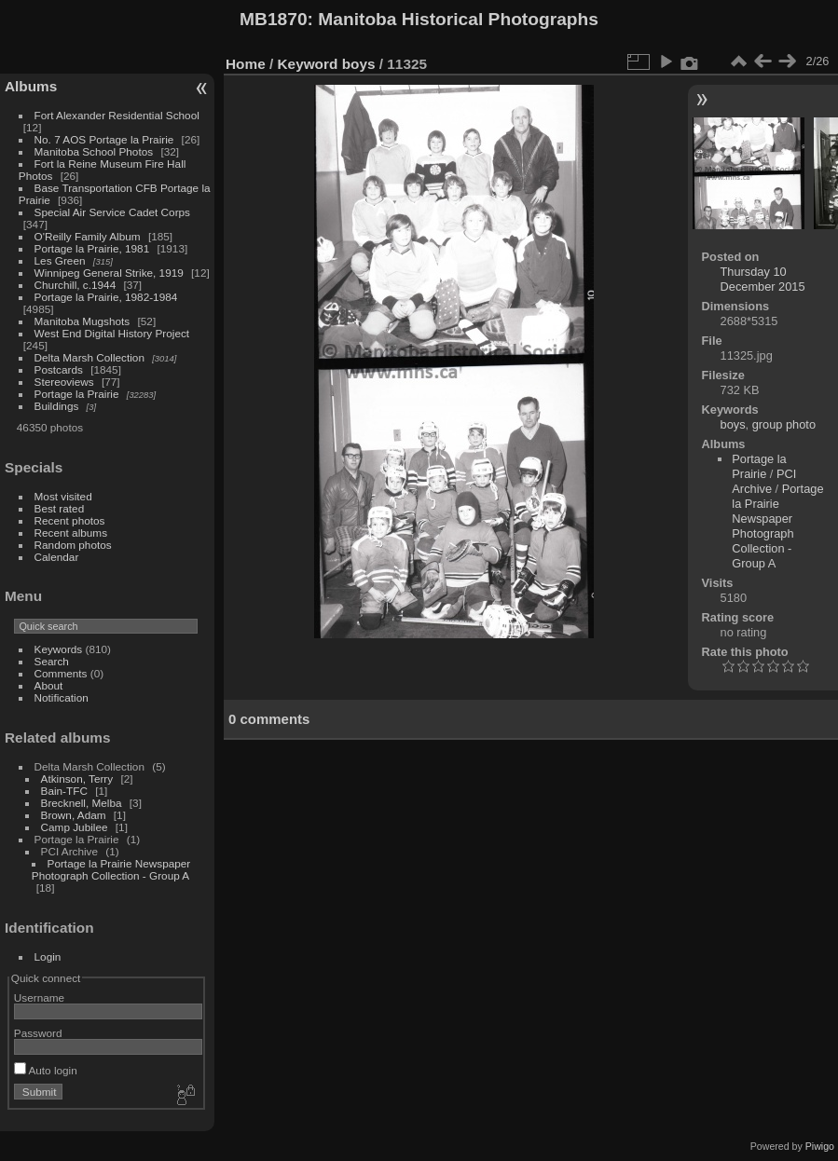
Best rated (59, 508)
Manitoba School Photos (94, 151)
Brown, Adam (73, 815)
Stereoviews (64, 382)
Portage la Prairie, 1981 (92, 248)
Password (38, 1033)
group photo (784, 424)
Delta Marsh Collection (89, 357)
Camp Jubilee (74, 827)
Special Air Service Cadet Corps (112, 212)
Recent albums (70, 532)
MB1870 (274, 19)
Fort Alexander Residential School (116, 115)
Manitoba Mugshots (82, 321)
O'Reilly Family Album (87, 236)
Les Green (60, 260)
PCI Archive (764, 481)
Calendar (56, 557)
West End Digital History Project (112, 333)
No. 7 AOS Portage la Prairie (104, 139)
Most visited (63, 496)
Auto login (45, 1070)
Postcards (58, 369)
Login (48, 956)
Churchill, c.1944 (75, 285)
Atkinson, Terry (77, 778)
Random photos (73, 545)
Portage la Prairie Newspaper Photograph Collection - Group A (111, 869)
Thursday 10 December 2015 (763, 279)
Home (246, 64)
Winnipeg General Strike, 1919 (109, 272)
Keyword (308, 64)
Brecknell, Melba (81, 803)
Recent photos (69, 520)
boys (359, 64)
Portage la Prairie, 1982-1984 (106, 297)
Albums (31, 86)
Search (51, 661)
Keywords (58, 649)
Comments (61, 673)
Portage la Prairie (76, 394)
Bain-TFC (64, 791)
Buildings (56, 406)
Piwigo (819, 1146)
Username (39, 997)
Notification (61, 697)
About (48, 685)
